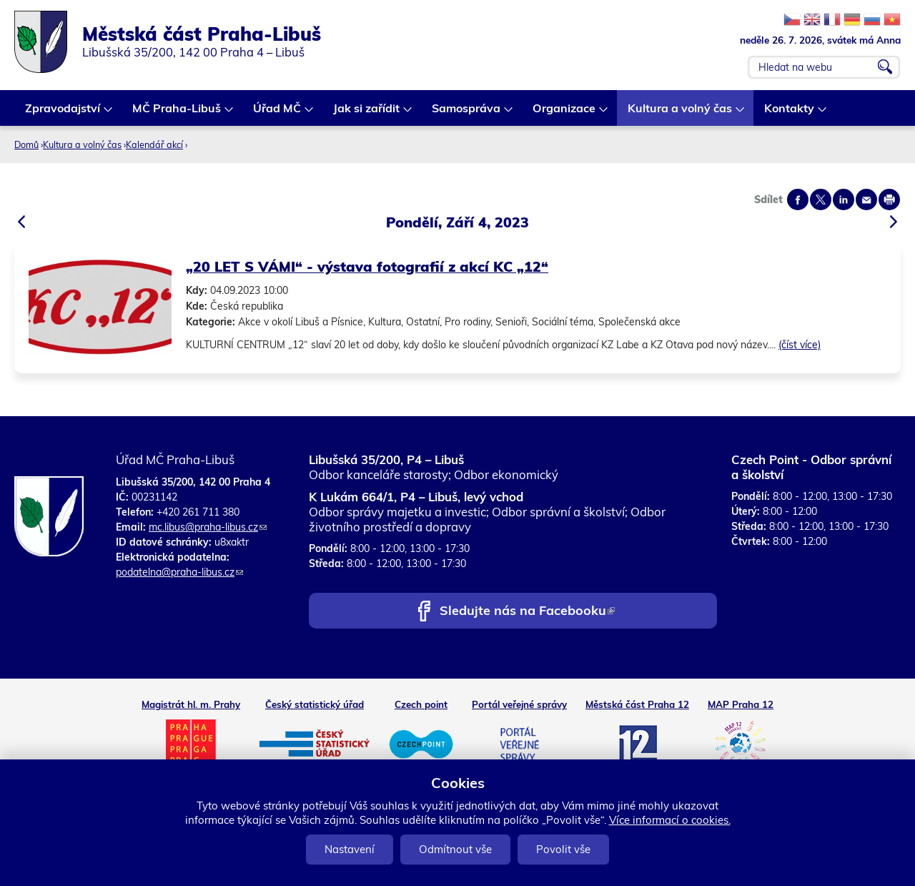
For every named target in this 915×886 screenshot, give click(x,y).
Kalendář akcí (154, 144)
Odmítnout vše (455, 849)
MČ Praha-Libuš (177, 113)
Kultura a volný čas (680, 113)
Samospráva (467, 113)
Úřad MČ (277, 113)
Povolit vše (563, 849)
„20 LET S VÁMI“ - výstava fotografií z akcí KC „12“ (367, 266)
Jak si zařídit (367, 113)
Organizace (565, 113)
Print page (889, 199)
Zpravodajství (63, 113)
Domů (26, 144)
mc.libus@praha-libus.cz (208, 527)
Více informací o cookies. (670, 820)
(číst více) (799, 344)
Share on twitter (820, 199)
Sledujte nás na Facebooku (527, 611)
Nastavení (350, 849)
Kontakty (789, 113)
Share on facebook (797, 199)
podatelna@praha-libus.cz (179, 572)
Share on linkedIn (843, 199)
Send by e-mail (866, 199)
